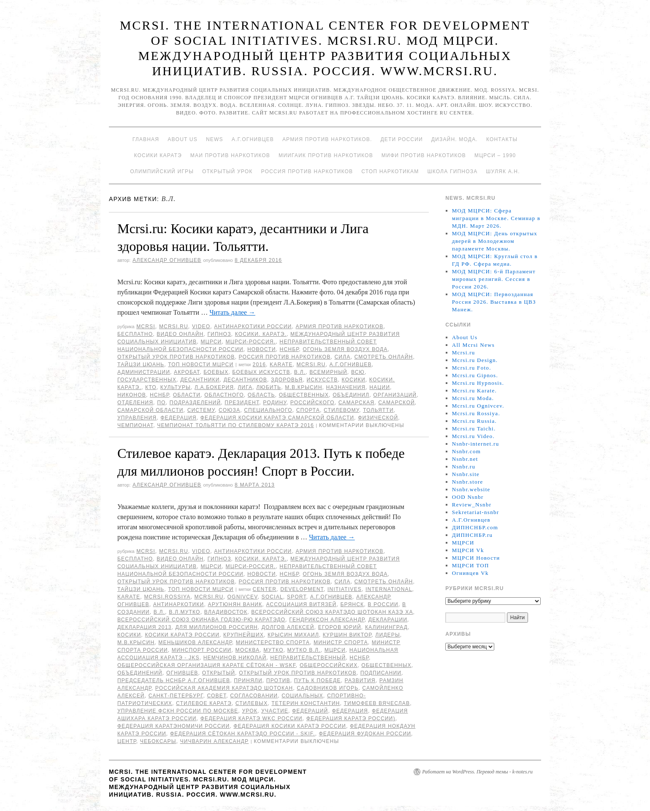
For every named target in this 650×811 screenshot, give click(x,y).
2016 (259, 364)
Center (265, 589)
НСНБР (289, 349)
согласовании (254, 696)
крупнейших (243, 635)
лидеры (387, 635)
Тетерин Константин (305, 703)
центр (126, 741)
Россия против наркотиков (307, 171)
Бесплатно (135, 334)
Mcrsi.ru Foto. (471, 368)
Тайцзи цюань (140, 364)
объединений (139, 673)
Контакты (501, 139)
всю (358, 372)
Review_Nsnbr (472, 504)
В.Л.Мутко (184, 612)
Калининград (386, 627)
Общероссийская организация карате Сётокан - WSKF (206, 665)
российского (312, 403)
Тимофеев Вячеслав (377, 703)
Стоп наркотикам (390, 171)
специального (268, 410)
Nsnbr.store (467, 482)
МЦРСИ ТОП (470, 565)
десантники (199, 380)
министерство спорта (273, 642)
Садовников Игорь (327, 688)
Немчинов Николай (235, 658)
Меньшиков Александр (195, 642)
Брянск (352, 604)
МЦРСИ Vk (468, 550)
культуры (175, 387)
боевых (215, 372)
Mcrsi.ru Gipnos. (475, 375)
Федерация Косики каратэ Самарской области (277, 418)
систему (201, 410)
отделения (135, 403)
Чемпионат (135, 425)
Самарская (356, 403)
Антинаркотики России (253, 326)
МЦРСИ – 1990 (495, 155)
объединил (351, 395)
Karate (281, 364)
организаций (395, 395)
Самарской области (150, 410)
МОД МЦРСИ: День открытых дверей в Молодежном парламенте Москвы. (494, 241)
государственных (146, 380)
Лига (245, 387)
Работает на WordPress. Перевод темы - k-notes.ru (477, 772)
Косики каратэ (158, 155)
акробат (187, 372)
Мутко (273, 650)
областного (224, 395)
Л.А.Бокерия (214, 387)
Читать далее (232, 312)
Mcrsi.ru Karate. (474, 390)
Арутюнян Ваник (235, 604)
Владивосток (225, 612)
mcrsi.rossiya (167, 597)
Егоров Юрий (339, 627)
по (161, 403)
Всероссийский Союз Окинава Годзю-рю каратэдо (201, 620)
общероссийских (329, 665)
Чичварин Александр (214, 741)
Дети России (402, 139)
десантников (245, 380)
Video (201, 326)
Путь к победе (317, 680)
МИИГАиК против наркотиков (326, 155)
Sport (296, 597)
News (214, 139)
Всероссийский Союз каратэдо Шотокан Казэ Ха (332, 612)
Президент (242, 403)
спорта (308, 410)
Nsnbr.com (466, 451)
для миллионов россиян (216, 627)
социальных (302, 696)
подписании (380, 673)
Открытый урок (227, 171)
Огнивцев (182, 673)
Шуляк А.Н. (503, 171)
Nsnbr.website (471, 489)
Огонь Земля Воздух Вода (345, 349)
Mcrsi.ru (173, 326)
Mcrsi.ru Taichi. (474, 428)
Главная (146, 139)
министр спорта (341, 642)
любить (268, 387)
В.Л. (300, 372)
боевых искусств (261, 372)
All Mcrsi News (473, 345)
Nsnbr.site (465, 474)
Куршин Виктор (347, 635)
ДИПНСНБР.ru (472, 535)
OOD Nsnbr (468, 497)
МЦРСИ (211, 342)
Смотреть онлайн (383, 357)
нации (379, 387)
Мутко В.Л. (304, 650)
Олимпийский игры (162, 171)
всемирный (328, 372)
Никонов (131, 395)
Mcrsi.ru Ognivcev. (478, 406)
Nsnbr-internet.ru (475, 444)
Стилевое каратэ (204, 703)
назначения (346, 387)
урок (249, 711)
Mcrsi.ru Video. (473, 436)
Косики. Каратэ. (261, 334)
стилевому (341, 410)
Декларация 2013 (144, 627)
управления (137, 418)
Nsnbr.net (465, 459)
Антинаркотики (178, 604)
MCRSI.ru (311, 364)
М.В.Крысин (303, 387)
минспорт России (202, 650)
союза (229, 410)
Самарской (396, 403)
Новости (261, 349)
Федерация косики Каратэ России (289, 726)
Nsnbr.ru (464, 466)
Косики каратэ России (182, 635)
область (261, 395)
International (389, 589)
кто (151, 387)
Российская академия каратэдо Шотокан (224, 688)
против (278, 680)
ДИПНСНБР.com (475, 527)
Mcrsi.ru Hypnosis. (478, 383)
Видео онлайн (180, 334)
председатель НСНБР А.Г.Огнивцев (173, 680)
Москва (247, 650)
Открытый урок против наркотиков (176, 357)
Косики (353, 380)
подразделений (195, 403)
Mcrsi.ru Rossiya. (476, 413)
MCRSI (145, 326)
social (272, 597)
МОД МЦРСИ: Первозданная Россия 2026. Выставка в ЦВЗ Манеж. (494, 302)
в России (383, 604)
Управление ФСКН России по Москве (177, 711)
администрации (143, 372)
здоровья (287, 380)
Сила (342, 357)
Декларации (387, 620)
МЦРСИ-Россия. (251, 342)
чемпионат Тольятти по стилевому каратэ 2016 (235, 425)
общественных (304, 395)
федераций (310, 711)
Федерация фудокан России (365, 734)
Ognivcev (243, 597)
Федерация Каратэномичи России (173, 726)
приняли (248, 680)
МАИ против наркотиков (230, 155)
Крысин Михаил (293, 635)
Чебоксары (158, 741)
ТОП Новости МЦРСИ (200, 364)
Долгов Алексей (288, 627)
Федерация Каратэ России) (350, 718)
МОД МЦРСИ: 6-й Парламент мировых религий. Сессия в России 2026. (494, 279)
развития (360, 680)
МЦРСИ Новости (476, 558)
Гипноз (219, 334)
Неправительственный (308, 658)
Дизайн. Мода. (454, 139)
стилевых (252, 703)
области (186, 395)
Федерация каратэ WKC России (251, 718)
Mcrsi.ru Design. (475, 360)
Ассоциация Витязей (301, 604)
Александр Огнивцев (167, 260)
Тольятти (378, 410)
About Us (183, 139)
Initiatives (345, 589)
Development (302, 589)
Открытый (218, 673)
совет (216, 696)
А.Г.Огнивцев (253, 139)
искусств (322, 380)
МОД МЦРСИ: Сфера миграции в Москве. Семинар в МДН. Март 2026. (496, 218)
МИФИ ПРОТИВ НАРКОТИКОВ (424, 155)
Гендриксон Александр (326, 620)
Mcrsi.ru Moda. (473, 398)
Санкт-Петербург (176, 696)
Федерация (178, 418)
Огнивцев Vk (470, 573)
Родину (274, 403)
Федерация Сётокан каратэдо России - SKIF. (242, 734)
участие (274, 711)
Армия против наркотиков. (327, 139)
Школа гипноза (452, 171)
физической (378, 418)
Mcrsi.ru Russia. (474, 421)
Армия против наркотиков (339, 326)
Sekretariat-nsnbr (475, 512)
